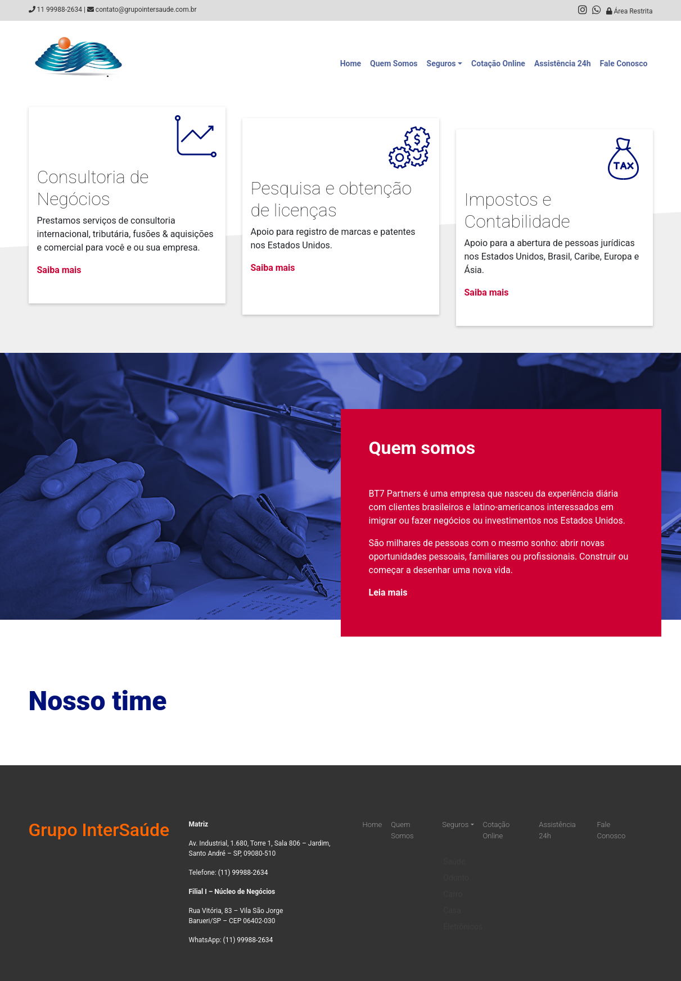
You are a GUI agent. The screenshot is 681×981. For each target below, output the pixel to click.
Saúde (454, 853)
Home (350, 63)
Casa (452, 902)
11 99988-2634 (59, 9)
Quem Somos (393, 63)
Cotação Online (498, 63)
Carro (452, 886)
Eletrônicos (462, 918)
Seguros (441, 63)
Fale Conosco (624, 63)
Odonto (456, 869)
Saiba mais (59, 270)
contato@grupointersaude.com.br (146, 9)
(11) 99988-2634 (243, 872)
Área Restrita (629, 11)
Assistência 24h (562, 63)
